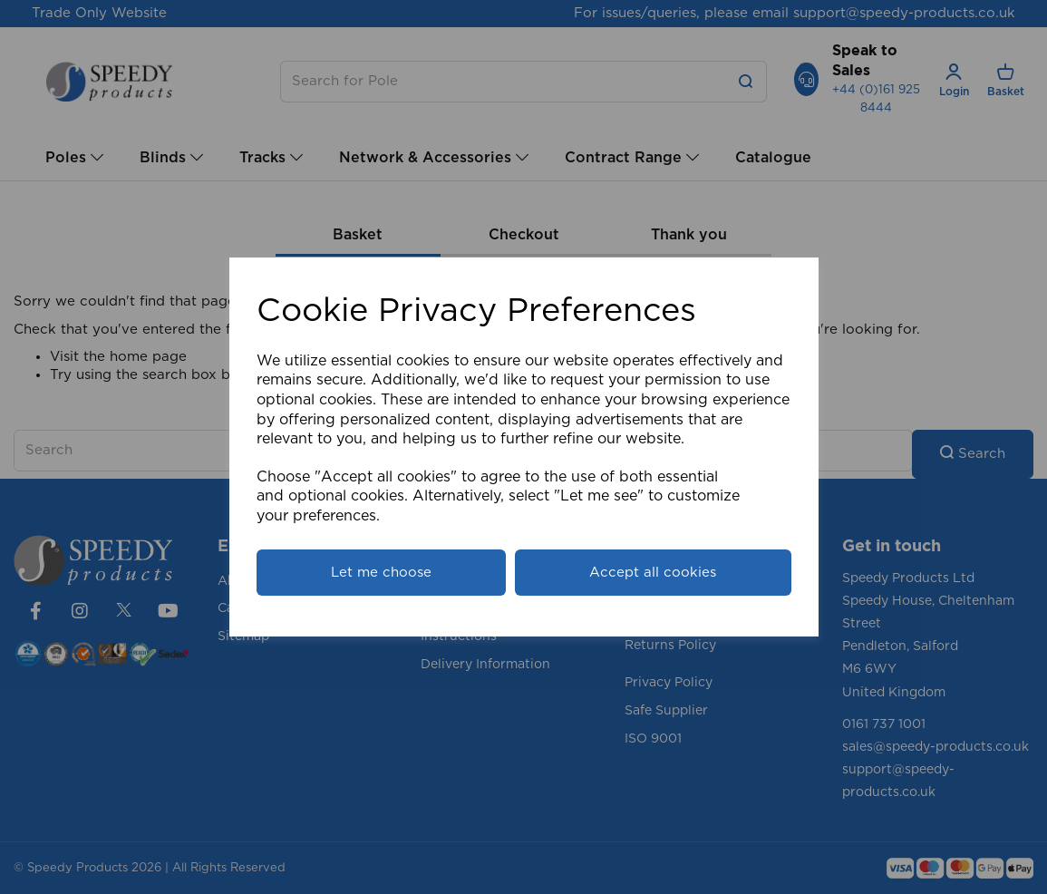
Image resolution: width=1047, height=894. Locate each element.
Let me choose (381, 572)
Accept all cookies (652, 572)
